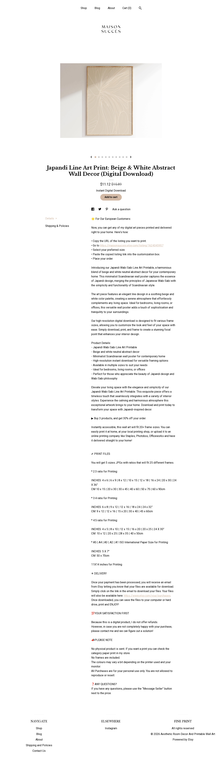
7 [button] (116, 157)
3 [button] (102, 157)
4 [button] (106, 157)
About (111, 8)
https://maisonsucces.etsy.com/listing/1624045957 (131, 245)
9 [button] (123, 157)
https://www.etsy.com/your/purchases (147, 595)
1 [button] (95, 157)
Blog (97, 8)
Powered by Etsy (183, 739)
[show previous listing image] (91, 157)
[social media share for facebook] (93, 209)
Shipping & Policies (57, 226)
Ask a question (121, 209)
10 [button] (126, 157)
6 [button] (113, 157)
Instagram (111, 728)
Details (51, 218)
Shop (84, 8)
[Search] (140, 8)
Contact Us (39, 750)
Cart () (126, 8)
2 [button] (99, 157)
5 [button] (109, 157)
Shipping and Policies (39, 745)
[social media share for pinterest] (107, 209)
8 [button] (120, 157)
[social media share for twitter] (100, 209)
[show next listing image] (131, 157)
